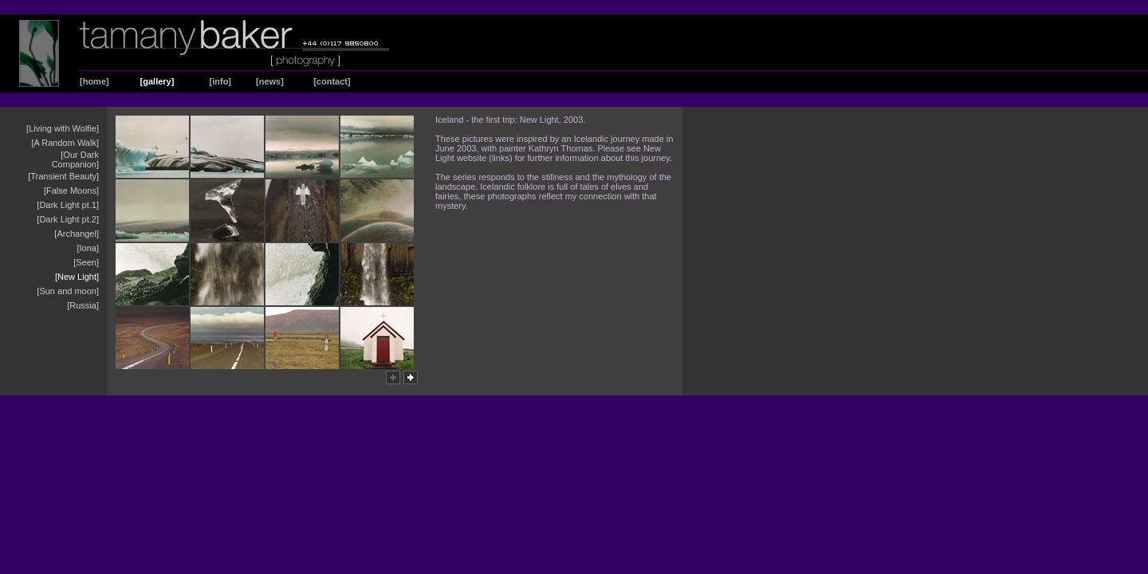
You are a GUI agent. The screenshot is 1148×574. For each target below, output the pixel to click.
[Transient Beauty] (63, 176)
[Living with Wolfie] (62, 128)
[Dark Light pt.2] (68, 219)
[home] (94, 81)
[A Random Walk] (65, 142)
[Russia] (83, 305)
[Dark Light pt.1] (68, 205)
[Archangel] (76, 233)
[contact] (331, 81)
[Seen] (86, 262)
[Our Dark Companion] (75, 159)
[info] (220, 81)
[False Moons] (71, 190)
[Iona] (88, 248)
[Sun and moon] (68, 291)
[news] (270, 81)
